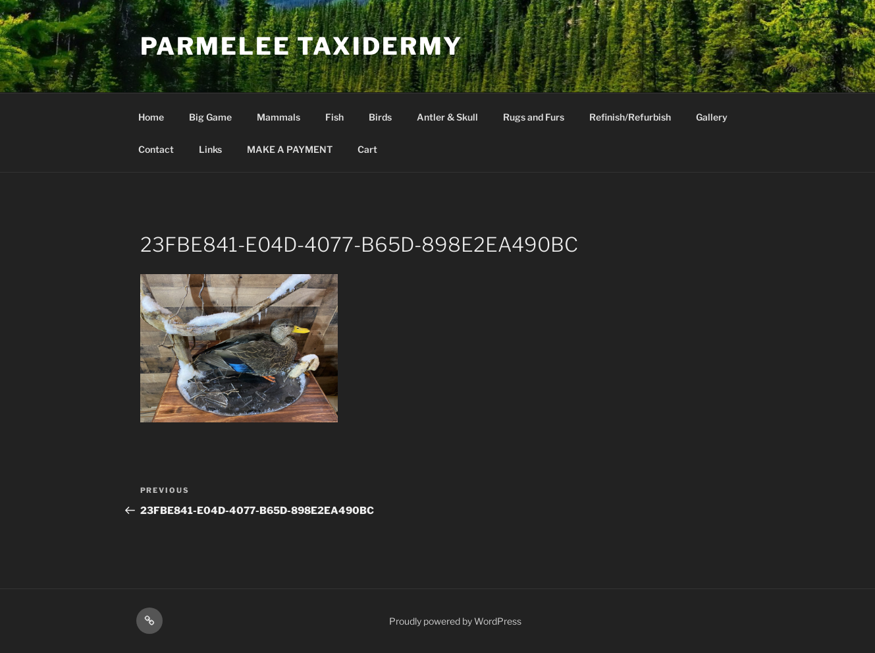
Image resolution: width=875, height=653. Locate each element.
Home (151, 117)
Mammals (278, 117)
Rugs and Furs (533, 117)
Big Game (210, 117)
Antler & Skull (447, 117)
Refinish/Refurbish (630, 117)
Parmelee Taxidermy (302, 46)
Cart (367, 149)
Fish (334, 117)
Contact (156, 149)
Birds (380, 117)
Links (210, 149)
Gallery (712, 117)
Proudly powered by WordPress (455, 621)
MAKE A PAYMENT (289, 149)
